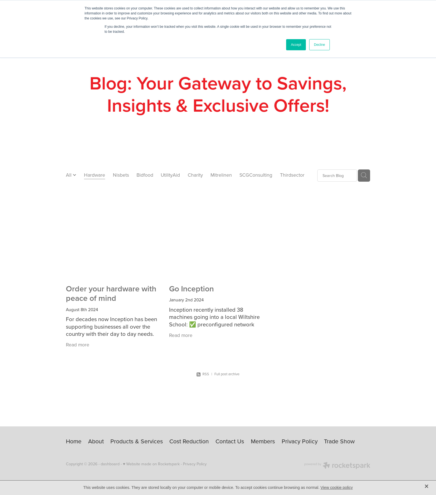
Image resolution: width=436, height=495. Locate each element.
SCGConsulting (255, 174)
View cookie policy (337, 487)
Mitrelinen (221, 174)
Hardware (94, 174)
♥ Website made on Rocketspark (151, 464)
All (69, 174)
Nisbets (121, 174)
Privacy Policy (195, 464)
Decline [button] (319, 45)
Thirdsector (292, 174)
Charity (195, 174)
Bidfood (145, 174)
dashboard (110, 464)
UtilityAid (170, 174)
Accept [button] (296, 45)
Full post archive (226, 373)
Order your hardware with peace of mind (111, 293)
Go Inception (191, 288)
